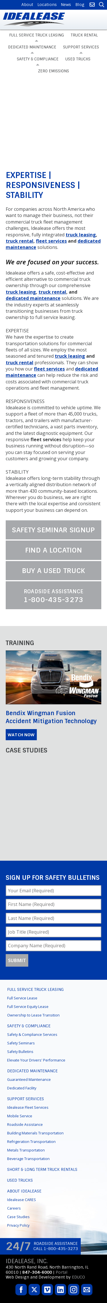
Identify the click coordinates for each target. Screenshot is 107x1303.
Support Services (25, 1098)
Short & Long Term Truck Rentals (42, 1169)
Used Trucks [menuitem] (77, 59)
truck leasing (81, 235)
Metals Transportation (26, 1150)
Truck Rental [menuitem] (84, 35)
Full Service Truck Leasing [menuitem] (36, 35)
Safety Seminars (21, 1043)
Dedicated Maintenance (32, 1070)
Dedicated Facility (21, 1088)
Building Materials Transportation (35, 1133)
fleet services (51, 241)
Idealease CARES (21, 1199)
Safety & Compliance (29, 1025)
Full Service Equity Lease (28, 1006)
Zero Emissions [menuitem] (53, 71)
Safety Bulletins (20, 1051)
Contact (91, 5)
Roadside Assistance (25, 1124)
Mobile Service (19, 1116)
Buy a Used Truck (53, 570)
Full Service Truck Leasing (35, 989)
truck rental (19, 241)
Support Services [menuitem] (81, 47)
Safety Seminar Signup (53, 529)
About (27, 4)
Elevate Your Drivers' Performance (36, 1060)
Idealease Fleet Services (28, 1107)
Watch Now (21, 734)
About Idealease (24, 1191)
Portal (62, 1272)
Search (100, 5)
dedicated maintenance (33, 298)
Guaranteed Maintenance (29, 1079)
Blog (79, 4)
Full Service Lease (22, 998)
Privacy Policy (18, 1225)
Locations (47, 4)
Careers (14, 1208)
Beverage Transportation (28, 1158)
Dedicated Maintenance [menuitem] (32, 47)
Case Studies (18, 1216)
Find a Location (53, 550)
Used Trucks (20, 1180)
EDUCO (78, 1277)
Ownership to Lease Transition (33, 1015)
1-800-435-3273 (53, 596)
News (66, 4)
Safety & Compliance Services (32, 1034)
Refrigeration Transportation (31, 1141)
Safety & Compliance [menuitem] (37, 59)
